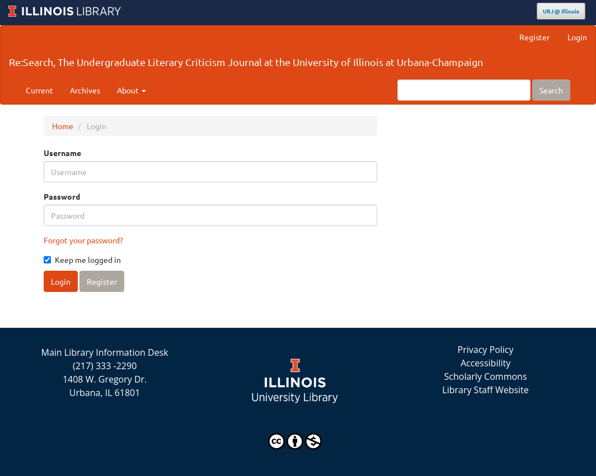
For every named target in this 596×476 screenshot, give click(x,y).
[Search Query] (464, 90)
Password (62, 196)
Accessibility (485, 363)
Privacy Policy (486, 349)
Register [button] (102, 281)
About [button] (131, 90)
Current (39, 90)
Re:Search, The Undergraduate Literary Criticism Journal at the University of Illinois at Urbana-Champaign (246, 62)
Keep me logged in (82, 260)
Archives (85, 90)
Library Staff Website (485, 390)
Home (62, 126)
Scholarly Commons (485, 376)
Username (62, 153)
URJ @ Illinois (561, 11)
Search (551, 90)
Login (577, 37)
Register (534, 37)
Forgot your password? (83, 240)
